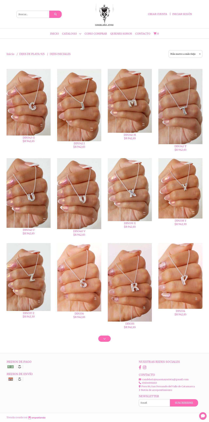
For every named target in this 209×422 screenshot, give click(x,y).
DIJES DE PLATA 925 (32, 54)
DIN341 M (130, 134)
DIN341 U (28, 230)
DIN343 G (29, 137)
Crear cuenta (157, 14)
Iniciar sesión (182, 14)
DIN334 (180, 311)
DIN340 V (79, 231)
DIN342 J (79, 143)
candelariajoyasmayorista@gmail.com (164, 379)
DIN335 (129, 323)
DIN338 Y (180, 220)
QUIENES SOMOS (121, 33)
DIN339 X (130, 223)
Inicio (54, 33)
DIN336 (79, 313)
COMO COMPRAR (96, 33)
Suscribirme (184, 402)
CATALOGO (71, 34)
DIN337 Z (28, 313)
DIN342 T (180, 146)
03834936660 (148, 382)
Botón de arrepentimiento (155, 390)
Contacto (142, 33)
